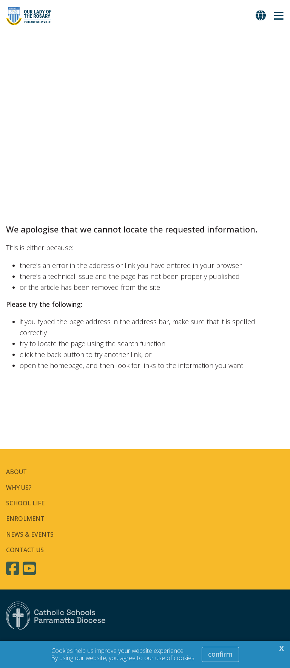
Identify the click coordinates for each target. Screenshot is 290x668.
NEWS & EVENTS (30, 534)
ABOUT (16, 472)
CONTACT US (25, 550)
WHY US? (18, 487)
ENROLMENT (25, 518)
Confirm (220, 654)
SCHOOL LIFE (25, 503)
